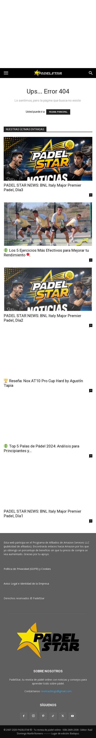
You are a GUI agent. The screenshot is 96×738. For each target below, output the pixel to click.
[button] (6, 73)
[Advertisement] (48, 6)
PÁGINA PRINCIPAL (58, 112)
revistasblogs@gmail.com (56, 691)
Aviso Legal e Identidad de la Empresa (26, 583)
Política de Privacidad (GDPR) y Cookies (27, 569)
